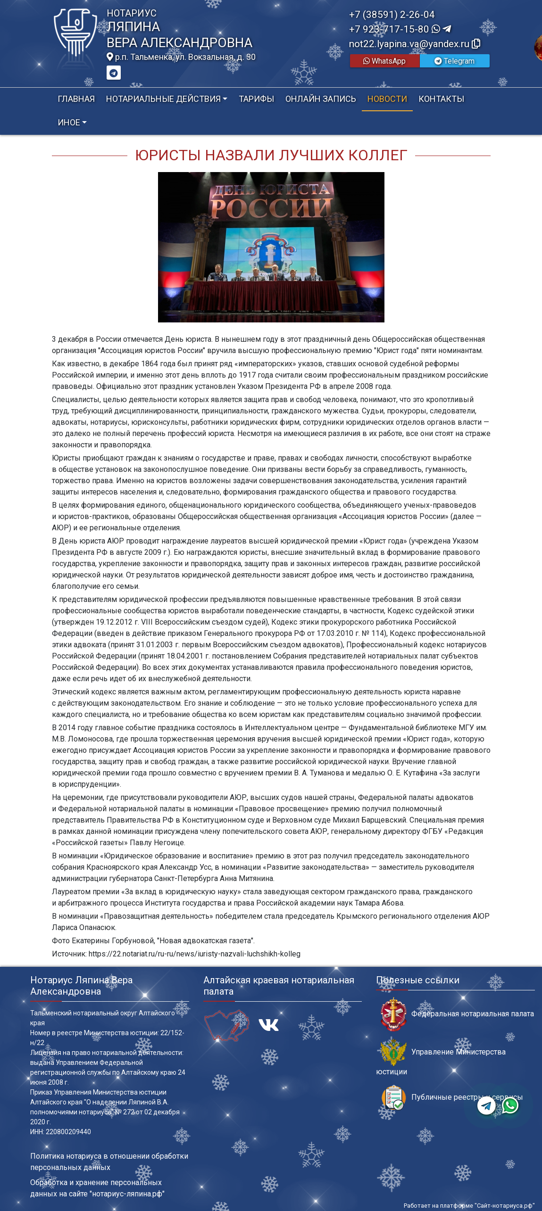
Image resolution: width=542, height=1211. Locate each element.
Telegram (454, 61)
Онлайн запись (320, 99)
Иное (69, 122)
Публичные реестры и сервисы (452, 1098)
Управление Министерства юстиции (441, 1057)
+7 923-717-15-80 (400, 29)
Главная (76, 99)
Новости (387, 99)
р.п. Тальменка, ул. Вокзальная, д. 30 (181, 57)
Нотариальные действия (163, 99)
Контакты (441, 99)
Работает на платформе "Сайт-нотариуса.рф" (469, 1205)
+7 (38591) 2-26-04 (392, 14)
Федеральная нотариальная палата (457, 1014)
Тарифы (256, 99)
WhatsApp (384, 61)
